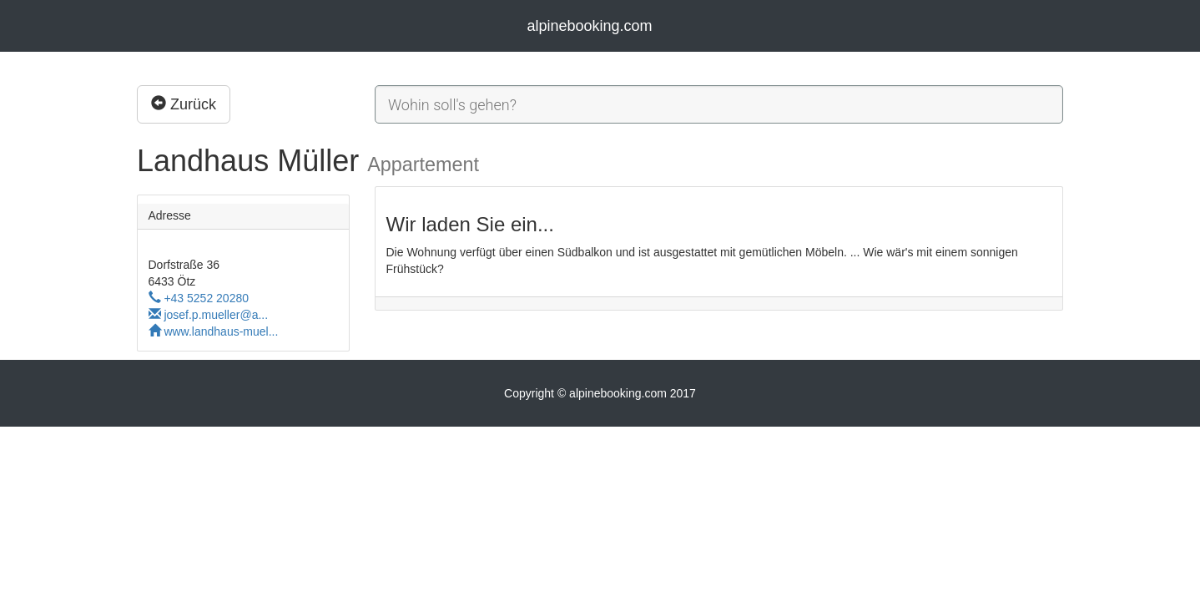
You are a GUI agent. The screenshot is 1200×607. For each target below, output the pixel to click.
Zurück (183, 104)
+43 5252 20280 (199, 298)
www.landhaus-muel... (214, 331)
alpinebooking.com (589, 26)
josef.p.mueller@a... (209, 314)
